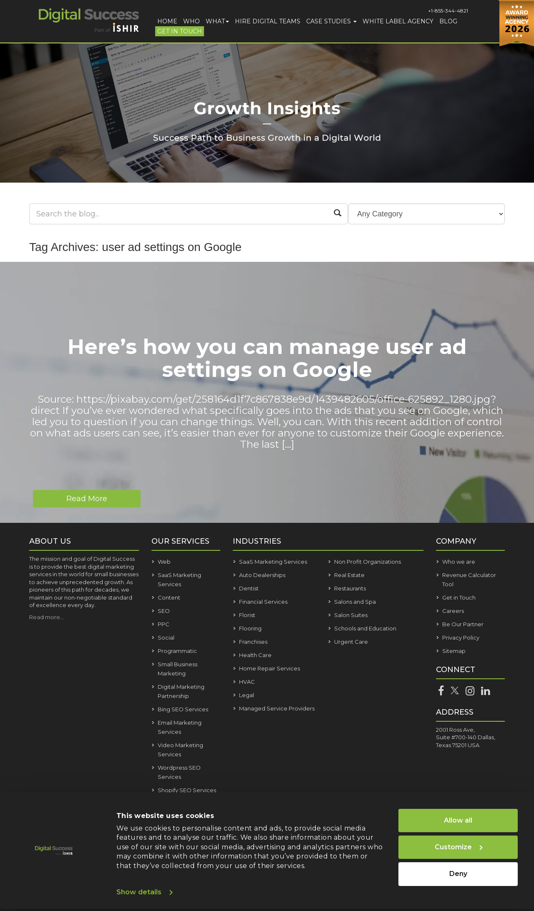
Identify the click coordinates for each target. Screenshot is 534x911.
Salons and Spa (355, 601)
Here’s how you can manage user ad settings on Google (267, 358)
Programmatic (177, 650)
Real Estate (349, 575)
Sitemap (454, 650)
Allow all (458, 820)
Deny (458, 874)
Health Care (255, 655)
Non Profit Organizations (367, 561)
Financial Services (263, 601)
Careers (453, 610)
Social (166, 637)
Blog (448, 21)
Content (169, 597)
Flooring (250, 628)
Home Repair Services (269, 668)
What (217, 21)
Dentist (249, 588)
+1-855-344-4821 (448, 11)
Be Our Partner (463, 624)
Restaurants (350, 588)
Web (164, 561)
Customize (459, 847)
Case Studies (331, 21)
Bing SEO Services (183, 709)
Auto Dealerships (262, 575)
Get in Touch (179, 31)
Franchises (253, 641)
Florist (247, 615)
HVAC (247, 681)
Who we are (458, 561)
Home (167, 21)
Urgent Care (351, 641)
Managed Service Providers (277, 708)
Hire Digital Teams (267, 21)
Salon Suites (351, 615)
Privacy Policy (460, 637)
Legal (246, 695)
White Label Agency (398, 21)
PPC (163, 624)
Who (191, 21)
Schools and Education (365, 628)
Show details (138, 892)
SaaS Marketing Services (273, 561)
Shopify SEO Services (187, 790)
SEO (164, 610)
